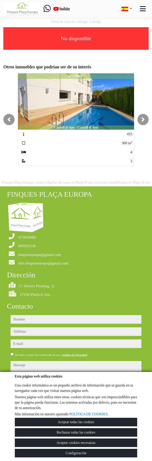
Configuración (76, 453)
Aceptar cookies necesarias (76, 443)
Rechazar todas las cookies (76, 432)
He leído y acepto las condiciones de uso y (51, 355)
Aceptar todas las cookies (76, 422)
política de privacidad (75, 355)
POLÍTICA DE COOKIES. (89, 414)
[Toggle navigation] (142, 9)
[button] (9, 119)
